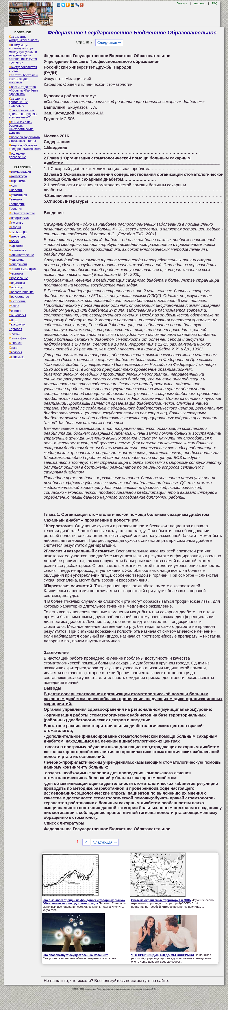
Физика (14, 333)
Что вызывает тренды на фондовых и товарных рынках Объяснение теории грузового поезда (84, 901)
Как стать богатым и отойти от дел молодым (23, 78)
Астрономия (17, 181)
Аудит (13, 185)
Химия (13, 347)
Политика (15, 287)
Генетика (15, 199)
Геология (15, 208)
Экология (15, 352)
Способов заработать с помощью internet (24, 138)
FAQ (214, 3)
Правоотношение (21, 292)
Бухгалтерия (18, 194)
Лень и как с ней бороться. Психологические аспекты (21, 127)
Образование (18, 278)
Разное (14, 306)
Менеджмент (18, 264)
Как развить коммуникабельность (24, 38)
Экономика (16, 357)
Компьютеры (18, 232)
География (16, 204)
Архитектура (18, 176)
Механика (16, 273)
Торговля (15, 329)
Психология (17, 301)
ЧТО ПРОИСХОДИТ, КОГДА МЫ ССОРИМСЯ (162, 955)
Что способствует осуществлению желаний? (75, 955)
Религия (14, 310)
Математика (17, 250)
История (15, 227)
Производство (19, 296)
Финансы (15, 343)
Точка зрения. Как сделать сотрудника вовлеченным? (23, 113)
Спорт (13, 320)
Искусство (16, 222)
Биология (15, 190)
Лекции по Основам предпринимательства (25, 147)
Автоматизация (20, 171)
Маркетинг (16, 245)
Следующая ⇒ (109, 43)
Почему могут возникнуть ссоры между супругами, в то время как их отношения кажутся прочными (23, 53)
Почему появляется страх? (23, 68)
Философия (17, 338)
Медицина (16, 259)
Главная (182, 3)
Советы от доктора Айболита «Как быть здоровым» (23, 90)
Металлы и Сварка (22, 269)
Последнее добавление (17, 155)
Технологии (17, 324)
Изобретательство (22, 213)
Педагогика (17, 282)
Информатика (19, 218)
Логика (14, 241)
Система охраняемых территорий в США (161, 900)
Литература (17, 236)
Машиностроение (21, 255)
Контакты (199, 3)
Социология (17, 315)
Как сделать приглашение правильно (18, 102)
